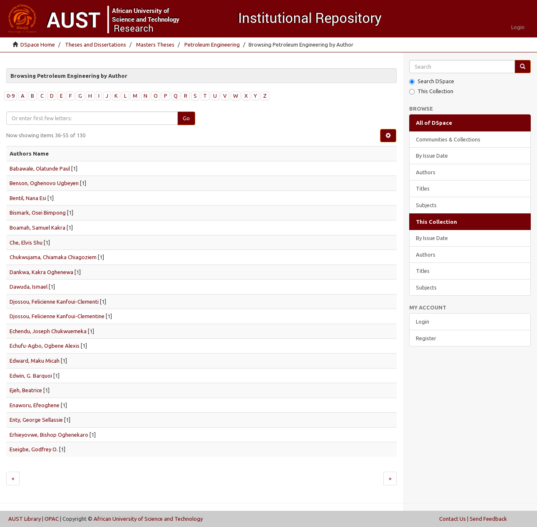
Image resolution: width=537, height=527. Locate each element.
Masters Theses (155, 44)
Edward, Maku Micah (35, 361)
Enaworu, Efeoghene (35, 405)
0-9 (11, 96)
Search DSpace (431, 81)
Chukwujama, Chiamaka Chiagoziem (53, 257)
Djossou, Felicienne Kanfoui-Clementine (57, 316)
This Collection (431, 91)
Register (426, 338)
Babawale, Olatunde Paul (40, 168)
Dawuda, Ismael (28, 286)
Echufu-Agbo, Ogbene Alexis (45, 346)
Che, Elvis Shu (26, 242)
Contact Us (452, 519)
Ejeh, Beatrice (26, 390)
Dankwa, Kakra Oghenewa (41, 272)
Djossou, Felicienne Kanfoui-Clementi (54, 301)
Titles (423, 188)
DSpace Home (37, 44)
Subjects (426, 205)
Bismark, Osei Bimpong (38, 212)
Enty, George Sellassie (36, 420)
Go (186, 118)
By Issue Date (432, 155)
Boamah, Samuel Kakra (37, 227)
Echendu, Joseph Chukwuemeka (48, 331)
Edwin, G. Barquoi (31, 376)
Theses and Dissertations (95, 44)
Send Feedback (488, 519)
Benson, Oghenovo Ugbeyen (44, 183)
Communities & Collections (448, 139)
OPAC (52, 519)
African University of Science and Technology (148, 519)
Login (422, 321)
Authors (425, 172)
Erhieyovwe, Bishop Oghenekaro (49, 435)
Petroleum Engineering (212, 44)
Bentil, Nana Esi (28, 198)
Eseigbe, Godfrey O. (34, 449)
